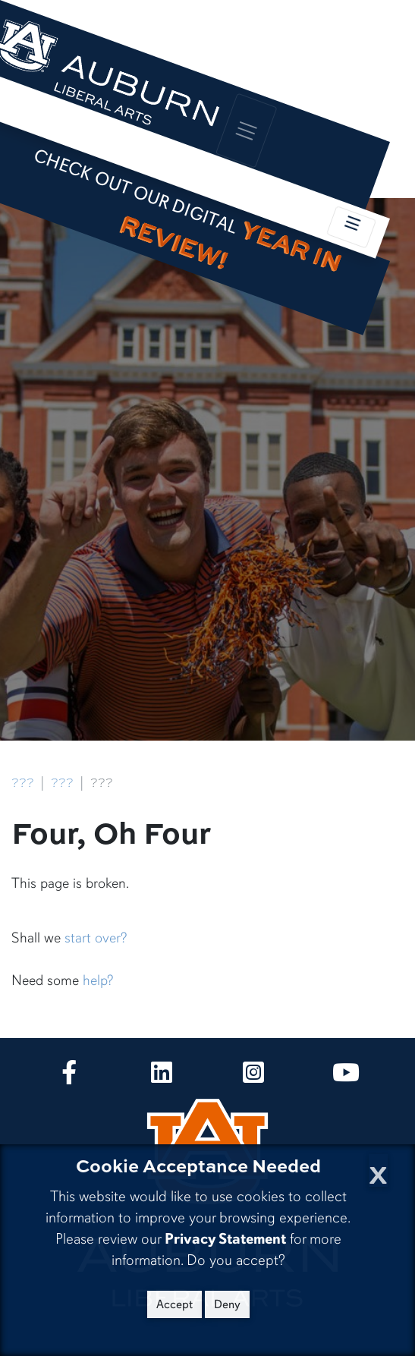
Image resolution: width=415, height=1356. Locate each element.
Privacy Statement (225, 1238)
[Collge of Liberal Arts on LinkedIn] (161, 1077)
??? (22, 783)
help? (98, 980)
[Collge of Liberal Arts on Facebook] (69, 1077)
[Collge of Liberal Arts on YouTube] (346, 1077)
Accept (174, 1304)
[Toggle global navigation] (246, 130)
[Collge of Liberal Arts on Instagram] (253, 1077)
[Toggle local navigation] (351, 227)
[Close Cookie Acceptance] (378, 1170)
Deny (227, 1304)
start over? (95, 938)
